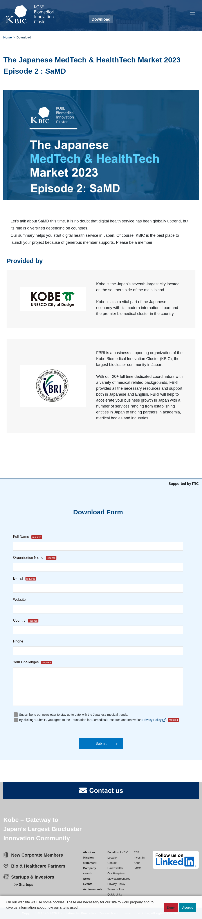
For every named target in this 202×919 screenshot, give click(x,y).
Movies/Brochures (118, 878)
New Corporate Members (37, 855)
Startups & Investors (32, 877)
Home (7, 37)
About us (89, 852)
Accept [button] (187, 907)
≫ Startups (23, 884)
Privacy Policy (154, 720)
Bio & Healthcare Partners (38, 866)
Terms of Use (115, 889)
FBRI (137, 852)
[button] (7, 914)
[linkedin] (176, 859)
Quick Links (114, 894)
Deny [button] (171, 907)
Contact (112, 862)
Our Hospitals (116, 873)
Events (87, 884)
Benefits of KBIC (117, 852)
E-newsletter (115, 868)
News (86, 878)
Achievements (92, 889)
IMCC (137, 868)
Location (112, 857)
